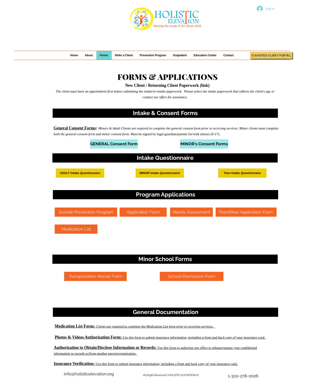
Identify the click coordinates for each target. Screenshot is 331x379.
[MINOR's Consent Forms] (204, 144)
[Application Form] (143, 212)
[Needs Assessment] (191, 212)
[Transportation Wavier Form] (95, 276)
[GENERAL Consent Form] (114, 144)
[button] (165, 113)
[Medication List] (76, 229)
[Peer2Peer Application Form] (246, 212)
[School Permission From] (191, 276)
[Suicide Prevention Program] (86, 212)
